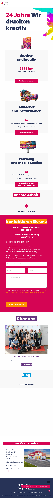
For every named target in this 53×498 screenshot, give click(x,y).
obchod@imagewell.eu (18, 242)
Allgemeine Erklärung (8, 496)
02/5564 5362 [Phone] (11, 465)
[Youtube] (8, 471)
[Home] (4, 3)
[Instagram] (4, 471)
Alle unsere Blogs (26, 384)
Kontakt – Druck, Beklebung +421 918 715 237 (26, 236)
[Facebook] (6, 471)
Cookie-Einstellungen (45, 496)
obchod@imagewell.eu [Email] (14, 462)
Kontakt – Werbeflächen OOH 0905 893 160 (26, 228)
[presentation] (18, 297)
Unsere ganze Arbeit (26, 211)
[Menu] (49, 3)
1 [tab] (26, 206)
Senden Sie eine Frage (16, 304)
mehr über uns (26, 364)
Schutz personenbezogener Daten (26, 496)
